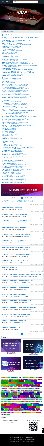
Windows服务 (3, 397)
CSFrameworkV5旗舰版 (4, 384)
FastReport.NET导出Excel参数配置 (9, 68)
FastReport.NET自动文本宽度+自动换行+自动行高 (12, 138)
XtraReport (40, 397)
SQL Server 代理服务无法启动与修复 (9, 41)
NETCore (2, 392)
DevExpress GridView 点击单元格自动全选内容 (11, 148)
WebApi (21, 395)
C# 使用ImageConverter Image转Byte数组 (10, 79)
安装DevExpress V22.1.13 (7, 159)
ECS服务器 (5, 388)
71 (17, 197)
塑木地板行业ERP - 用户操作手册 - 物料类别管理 (11, 173)
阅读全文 (30, 203)
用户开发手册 (15, 412)
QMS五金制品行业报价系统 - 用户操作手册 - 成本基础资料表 (14, 175)
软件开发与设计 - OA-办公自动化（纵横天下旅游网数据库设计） (17, 254)
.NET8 (26, 377)
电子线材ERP (34, 399)
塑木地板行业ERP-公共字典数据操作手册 (10, 128)
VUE (16, 395)
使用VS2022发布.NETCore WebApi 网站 (10, 144)
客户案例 (14, 403)
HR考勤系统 (3, 390)
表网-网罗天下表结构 (23, 437)
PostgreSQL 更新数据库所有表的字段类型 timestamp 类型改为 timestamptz (17, 125)
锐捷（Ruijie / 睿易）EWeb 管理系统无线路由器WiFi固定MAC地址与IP (16, 44)
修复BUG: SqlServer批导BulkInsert (9, 142)
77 (29, 197)
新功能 (24, 410)
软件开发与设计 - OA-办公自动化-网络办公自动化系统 (15, 261)
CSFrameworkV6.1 (19, 384)
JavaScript (13, 390)
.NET (9, 377)
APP (40, 377)
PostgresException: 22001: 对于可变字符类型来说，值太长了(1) (15, 84)
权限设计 (7, 405)
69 (14, 197)
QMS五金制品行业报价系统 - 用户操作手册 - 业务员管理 (13, 182)
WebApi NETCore (26, 395)
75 (25, 197)
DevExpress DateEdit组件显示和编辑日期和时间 (11, 123)
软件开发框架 (30, 405)
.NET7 (23, 377)
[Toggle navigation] (41, 2)
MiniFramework (23, 390)
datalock (6, 386)
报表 (9, 399)
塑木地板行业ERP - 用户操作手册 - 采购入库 (11, 137)
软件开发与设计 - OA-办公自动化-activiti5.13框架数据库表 (16, 247)
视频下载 (11, 408)
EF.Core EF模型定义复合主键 (7, 135)
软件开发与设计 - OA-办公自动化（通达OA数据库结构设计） (16, 234)
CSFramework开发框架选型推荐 (8, 82)
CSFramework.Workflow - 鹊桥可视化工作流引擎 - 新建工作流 (14, 156)
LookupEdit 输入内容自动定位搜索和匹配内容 (11, 66)
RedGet (41, 392)
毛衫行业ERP (33, 403)
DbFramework (11, 386)
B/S (20, 379)
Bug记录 (40, 379)
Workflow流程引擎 (35, 397)
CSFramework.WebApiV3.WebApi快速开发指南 (11, 101)
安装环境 (2, 399)
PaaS (21, 392)
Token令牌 (2, 395)
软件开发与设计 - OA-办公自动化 (10, 267)
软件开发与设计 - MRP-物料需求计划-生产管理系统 (14, 320)
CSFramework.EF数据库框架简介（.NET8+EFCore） (12, 120)
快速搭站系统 (19, 403)
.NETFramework (33, 377)
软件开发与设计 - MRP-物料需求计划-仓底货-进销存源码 (15, 287)
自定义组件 (3, 414)
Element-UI (16, 388)
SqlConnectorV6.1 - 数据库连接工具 (9, 77)
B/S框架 (29, 379)
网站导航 (15, 439)
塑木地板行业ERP (27, 408)
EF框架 (12, 388)
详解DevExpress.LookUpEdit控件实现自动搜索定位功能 (13, 153)
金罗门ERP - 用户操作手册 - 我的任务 (9, 52)
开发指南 (10, 403)
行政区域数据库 (30, 410)
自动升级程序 (8, 414)
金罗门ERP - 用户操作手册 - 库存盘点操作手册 (11, 47)
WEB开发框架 (37, 395)
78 (31, 197)
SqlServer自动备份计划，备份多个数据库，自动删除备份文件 (14, 62)
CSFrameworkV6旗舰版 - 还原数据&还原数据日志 (12, 98)
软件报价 (11, 405)
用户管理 (11, 412)
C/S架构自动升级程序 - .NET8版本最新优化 (10, 106)
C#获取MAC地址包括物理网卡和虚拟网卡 (10, 126)
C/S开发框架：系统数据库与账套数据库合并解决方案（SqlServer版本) (16, 96)
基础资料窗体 (15, 401)
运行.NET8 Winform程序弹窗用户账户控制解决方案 (12, 160)
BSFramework (33, 379)
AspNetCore (3, 379)
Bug (37, 379)
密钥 (40, 403)
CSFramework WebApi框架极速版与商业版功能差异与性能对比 (15, 90)
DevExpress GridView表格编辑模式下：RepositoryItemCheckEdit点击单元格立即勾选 (19, 65)
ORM (18, 392)
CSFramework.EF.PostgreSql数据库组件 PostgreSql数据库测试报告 (15, 119)
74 (23, 197)
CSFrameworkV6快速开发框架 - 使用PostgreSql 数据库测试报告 (15, 115)
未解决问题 (38, 408)
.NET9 (29, 377)
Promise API (32, 392)
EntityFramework (21, 388)
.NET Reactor (13, 377)
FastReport (34, 388)
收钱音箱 (14, 408)
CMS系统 (16, 381)
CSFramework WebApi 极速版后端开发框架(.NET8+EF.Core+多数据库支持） (17, 71)
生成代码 (2, 408)
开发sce (28, 401)
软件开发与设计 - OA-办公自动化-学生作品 (12, 207)
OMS (11, 392)
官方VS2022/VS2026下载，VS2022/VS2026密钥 (12, 55)
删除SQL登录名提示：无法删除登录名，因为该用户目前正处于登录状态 (16, 40)
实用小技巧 (7, 408)
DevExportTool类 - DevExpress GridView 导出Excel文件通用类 (14, 59)
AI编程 (38, 377)
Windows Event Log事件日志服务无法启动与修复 (12, 43)
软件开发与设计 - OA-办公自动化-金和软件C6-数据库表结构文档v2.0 (18, 201)
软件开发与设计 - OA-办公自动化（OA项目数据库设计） (15, 241)
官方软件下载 (7, 401)
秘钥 (37, 403)
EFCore (9, 388)
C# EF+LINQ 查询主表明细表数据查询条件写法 (11, 170)
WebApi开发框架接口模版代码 (8, 109)
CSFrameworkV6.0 (12, 384)
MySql (33, 390)
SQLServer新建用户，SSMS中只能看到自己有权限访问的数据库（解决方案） (18, 63)
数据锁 (18, 408)
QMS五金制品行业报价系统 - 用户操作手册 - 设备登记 (13, 178)
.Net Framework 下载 (6, 139)
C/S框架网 (16, 437)
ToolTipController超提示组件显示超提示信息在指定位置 (13, 150)
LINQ (17, 390)
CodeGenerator (21, 381)
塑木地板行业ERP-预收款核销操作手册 (9, 131)
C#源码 (7, 381)
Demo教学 (19, 386)
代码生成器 (29, 399)
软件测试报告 (16, 405)
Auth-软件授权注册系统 (13, 379)
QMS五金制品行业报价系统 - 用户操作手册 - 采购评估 (13, 176)
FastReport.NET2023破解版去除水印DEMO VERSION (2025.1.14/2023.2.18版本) (18, 72)
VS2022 (6, 395)
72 (19, 197)
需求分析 (35, 410)
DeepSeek (15, 386)
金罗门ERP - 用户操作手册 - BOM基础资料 (10, 134)
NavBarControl (37, 390)
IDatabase (7, 390)
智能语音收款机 (33, 412)
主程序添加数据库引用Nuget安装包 (9, 129)
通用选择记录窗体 (5, 100)
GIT (37, 388)
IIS (10, 390)
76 (27, 197)
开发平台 (6, 403)
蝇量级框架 (3, 412)
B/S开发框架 (24, 379)
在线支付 (24, 412)
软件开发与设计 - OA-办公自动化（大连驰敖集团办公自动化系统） (18, 221)
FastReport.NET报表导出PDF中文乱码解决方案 (11, 46)
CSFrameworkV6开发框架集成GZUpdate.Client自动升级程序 (14, 166)
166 (35, 197)
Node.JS (6, 392)
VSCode (10, 395)
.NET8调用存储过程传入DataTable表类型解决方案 (12, 167)
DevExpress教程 (33, 386)
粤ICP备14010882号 (30, 441)
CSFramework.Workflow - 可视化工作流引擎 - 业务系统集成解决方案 (16, 94)
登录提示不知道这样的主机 (7, 141)
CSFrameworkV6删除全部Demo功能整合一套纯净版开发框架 (14, 85)
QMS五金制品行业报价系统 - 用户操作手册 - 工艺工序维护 (14, 180)
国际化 (11, 401)
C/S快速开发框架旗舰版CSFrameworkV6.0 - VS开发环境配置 (14, 103)
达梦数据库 (25, 399)
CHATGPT (12, 381)
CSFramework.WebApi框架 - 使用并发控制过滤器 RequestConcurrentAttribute (18, 110)
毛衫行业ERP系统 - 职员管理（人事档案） (10, 56)
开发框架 (2, 403)
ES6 (28, 388)
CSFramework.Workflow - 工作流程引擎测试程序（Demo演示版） (15, 93)
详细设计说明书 (19, 410)
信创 (26, 410)
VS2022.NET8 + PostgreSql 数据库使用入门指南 (11, 113)
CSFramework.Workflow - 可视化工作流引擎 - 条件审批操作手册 (15, 112)
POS (23, 392)
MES (19, 390)
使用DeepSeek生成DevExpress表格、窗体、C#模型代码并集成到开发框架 (17, 169)
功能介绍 (2, 401)
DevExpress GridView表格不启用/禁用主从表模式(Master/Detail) (15, 164)
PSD (35, 392)
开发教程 (39, 401)
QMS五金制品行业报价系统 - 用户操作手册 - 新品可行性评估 (14, 179)
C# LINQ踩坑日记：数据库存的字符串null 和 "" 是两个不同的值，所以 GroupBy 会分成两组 (20, 37)
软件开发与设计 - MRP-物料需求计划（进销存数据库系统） (16, 314)
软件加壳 (21, 405)
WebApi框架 (32, 395)
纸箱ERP (28, 412)
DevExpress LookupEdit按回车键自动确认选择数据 (12, 75)
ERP (25, 388)
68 (12, 197)
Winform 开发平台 (16, 397)
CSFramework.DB (28, 381)
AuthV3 (7, 379)
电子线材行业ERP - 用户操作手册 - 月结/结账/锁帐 (12, 50)
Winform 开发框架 (9, 397)
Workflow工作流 (28, 397)
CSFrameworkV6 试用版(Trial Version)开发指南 (11, 78)
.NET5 (17, 377)
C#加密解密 (3, 381)
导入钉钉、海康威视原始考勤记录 (9, 49)
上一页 (6, 197)
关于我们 (24, 439)
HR (39, 388)
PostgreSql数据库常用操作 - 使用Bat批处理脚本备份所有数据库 (15, 122)
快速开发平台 (24, 403)
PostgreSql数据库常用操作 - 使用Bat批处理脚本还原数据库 (14, 104)
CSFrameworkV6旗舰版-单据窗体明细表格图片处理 (12, 74)
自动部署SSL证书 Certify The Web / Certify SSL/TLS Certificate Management (17, 69)
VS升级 (13, 395)
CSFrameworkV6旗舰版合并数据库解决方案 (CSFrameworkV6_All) (15, 88)
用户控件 (20, 412)
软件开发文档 (40, 405)
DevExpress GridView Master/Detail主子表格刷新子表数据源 (14, 97)
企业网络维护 (3, 405)
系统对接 (14, 410)
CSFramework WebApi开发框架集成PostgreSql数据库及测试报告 (15, 107)
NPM (9, 392)
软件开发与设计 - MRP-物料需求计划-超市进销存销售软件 (16, 294)
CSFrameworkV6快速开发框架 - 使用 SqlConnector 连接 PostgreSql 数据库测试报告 (19, 116)
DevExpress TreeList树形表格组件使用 (9, 163)
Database (2, 386)
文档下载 (2, 410)
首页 (8, 31)
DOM (1, 388)
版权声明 (33, 439)
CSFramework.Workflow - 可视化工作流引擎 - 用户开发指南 (14, 91)
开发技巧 (35, 401)
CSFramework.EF (34, 381)
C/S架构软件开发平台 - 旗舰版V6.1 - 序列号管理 (11, 172)
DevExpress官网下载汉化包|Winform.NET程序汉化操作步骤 (14, 154)
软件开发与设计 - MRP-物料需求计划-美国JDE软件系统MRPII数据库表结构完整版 (21, 274)
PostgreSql (27, 392)
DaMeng (38, 384)
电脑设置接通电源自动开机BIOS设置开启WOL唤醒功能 (13, 87)
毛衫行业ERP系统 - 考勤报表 (7, 81)
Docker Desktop (39, 386)
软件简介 (25, 405)
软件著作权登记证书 (4, 377)
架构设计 (20, 401)
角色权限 (24, 401)
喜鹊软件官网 (31, 437)
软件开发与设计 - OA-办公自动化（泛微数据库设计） (14, 214)
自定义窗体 (38, 412)
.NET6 (20, 377)
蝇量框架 (7, 412)
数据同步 (22, 408)
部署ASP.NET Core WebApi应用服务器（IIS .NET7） (12, 145)
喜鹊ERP (6, 410)
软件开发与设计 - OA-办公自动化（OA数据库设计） (14, 227)
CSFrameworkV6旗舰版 (26, 384)
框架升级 (29, 403)
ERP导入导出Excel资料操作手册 (8, 53)
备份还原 (12, 399)
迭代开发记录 (40, 399)
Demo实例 (24, 386)
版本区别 (6, 399)
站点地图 (20, 439)
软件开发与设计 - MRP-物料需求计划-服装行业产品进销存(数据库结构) (19, 307)
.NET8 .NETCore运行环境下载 (8, 132)
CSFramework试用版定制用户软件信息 (10, 161)
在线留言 (29, 439)
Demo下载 (28, 386)
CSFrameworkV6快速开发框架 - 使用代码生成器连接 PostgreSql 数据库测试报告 (18, 118)
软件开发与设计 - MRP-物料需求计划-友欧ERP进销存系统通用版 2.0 (18, 280)
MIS (27, 390)
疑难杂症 (39, 410)
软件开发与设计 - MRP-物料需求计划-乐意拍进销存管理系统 (16, 300)
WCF (18, 395)
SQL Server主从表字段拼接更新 (8, 38)
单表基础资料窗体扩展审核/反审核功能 (10, 60)
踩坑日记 (16, 399)
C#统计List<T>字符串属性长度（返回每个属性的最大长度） (14, 151)
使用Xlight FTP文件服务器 (7, 157)
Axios (18, 379)
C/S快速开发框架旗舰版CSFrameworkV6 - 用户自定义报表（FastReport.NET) (18, 147)
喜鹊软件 (10, 410)
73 (21, 197)
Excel (30, 388)
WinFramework (22, 397)
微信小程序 (33, 408)
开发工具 (31, 401)
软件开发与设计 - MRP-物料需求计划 (11, 327)
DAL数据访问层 (33, 384)
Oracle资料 (15, 392)
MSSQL (30, 390)
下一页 (38, 197)
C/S (9, 381)
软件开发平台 (35, 405)
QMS (38, 392)
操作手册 (20, 399)
